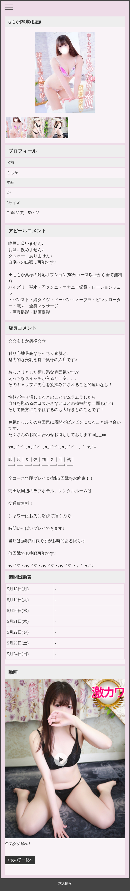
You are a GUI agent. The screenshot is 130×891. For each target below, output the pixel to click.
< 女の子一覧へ (20, 860)
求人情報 (65, 883)
